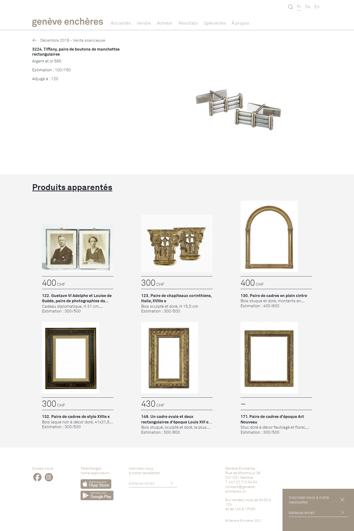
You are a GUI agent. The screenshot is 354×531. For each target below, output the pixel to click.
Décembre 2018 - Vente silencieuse (68, 40)
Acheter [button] (165, 23)
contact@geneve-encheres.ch (240, 489)
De (307, 6)
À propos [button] (240, 23)
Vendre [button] (144, 23)
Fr (299, 6)
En (317, 6)
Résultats (188, 23)
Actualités (121, 23)
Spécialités (215, 23)
